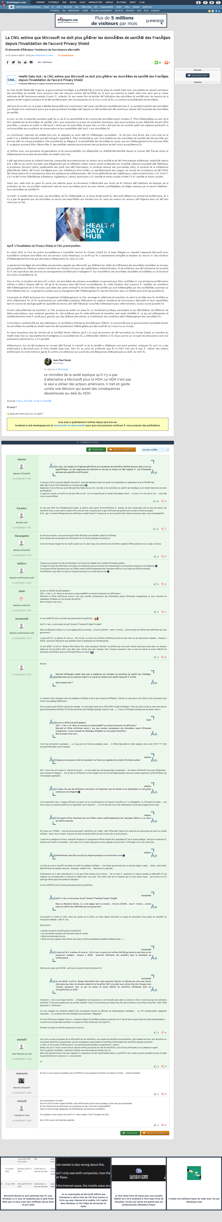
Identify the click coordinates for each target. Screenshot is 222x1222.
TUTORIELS (55, 11)
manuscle (21, 1073)
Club (142, 2)
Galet (22, 591)
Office (127, 7)
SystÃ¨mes (147, 7)
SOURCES (119, 11)
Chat (82, 2)
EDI (95, 7)
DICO (146, 11)
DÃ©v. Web (86, 7)
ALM (58, 7)
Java (76, 7)
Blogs (73, 2)
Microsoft (68, 7)
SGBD (118, 7)
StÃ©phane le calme (44, 55)
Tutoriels (53, 2)
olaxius (22, 459)
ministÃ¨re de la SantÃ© (37, 401)
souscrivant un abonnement (70, 425)
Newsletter (95, 2)
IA (52, 7)
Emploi (109, 2)
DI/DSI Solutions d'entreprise (28, 7)
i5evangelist (22, 536)
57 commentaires (65, 55)
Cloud (46, 7)
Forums (40, 2)
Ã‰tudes (121, 2)
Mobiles (136, 7)
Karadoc (22, 508)
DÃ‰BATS (130, 11)
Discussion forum (197, 75)
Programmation (106, 7)
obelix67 (22, 1039)
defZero (21, 563)
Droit (133, 2)
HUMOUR (155, 11)
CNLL (20, 401)
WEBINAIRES (73, 11)
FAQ (64, 2)
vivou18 (22, 1101)
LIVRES (85, 11)
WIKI (139, 11)
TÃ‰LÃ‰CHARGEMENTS (101, 11)
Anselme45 (21, 618)
